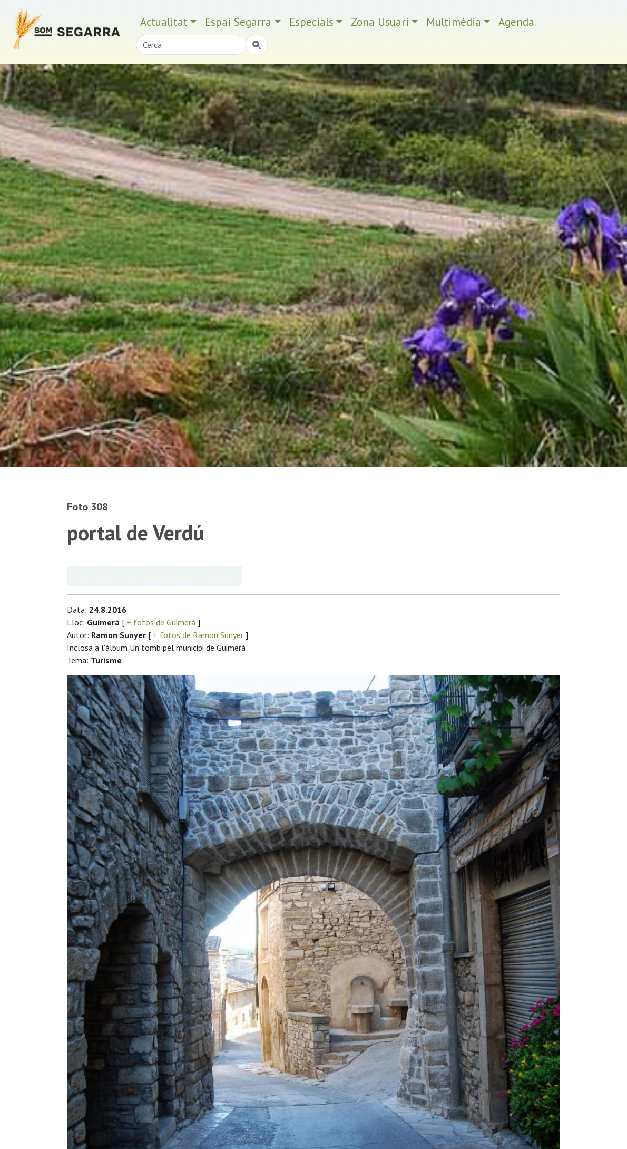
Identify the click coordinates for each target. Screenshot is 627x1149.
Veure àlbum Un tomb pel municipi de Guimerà (155, 576)
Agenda (516, 22)
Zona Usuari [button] (380, 22)
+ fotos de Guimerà (161, 622)
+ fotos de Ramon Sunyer (198, 635)
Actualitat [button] (164, 22)
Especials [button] (311, 22)
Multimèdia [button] (453, 22)
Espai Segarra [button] (238, 22)
